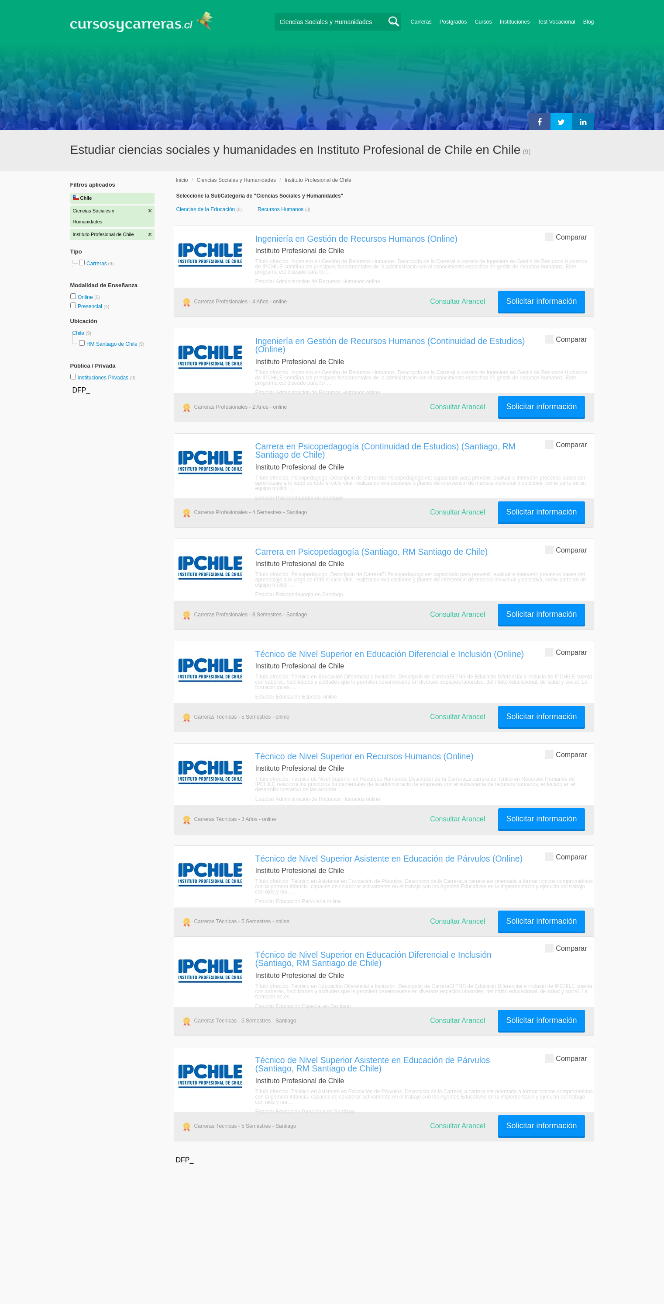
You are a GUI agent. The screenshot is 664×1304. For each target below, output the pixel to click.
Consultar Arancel (457, 301)
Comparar (566, 237)
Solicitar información (541, 301)
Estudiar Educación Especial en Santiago (303, 1006)
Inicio (182, 180)
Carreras (421, 21)
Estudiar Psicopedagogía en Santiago (299, 498)
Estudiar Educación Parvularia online (298, 901)
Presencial (90, 306)
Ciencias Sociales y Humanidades (236, 180)
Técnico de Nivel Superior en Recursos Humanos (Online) (364, 756)
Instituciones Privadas (106, 378)
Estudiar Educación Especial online (296, 697)
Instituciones (515, 21)
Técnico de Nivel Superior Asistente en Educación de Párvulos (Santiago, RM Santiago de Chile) (372, 1064)
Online (86, 297)
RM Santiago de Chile (112, 344)
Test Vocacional (556, 21)
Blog (588, 21)
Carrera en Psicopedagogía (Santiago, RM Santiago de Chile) (371, 551)
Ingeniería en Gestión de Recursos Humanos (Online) (356, 238)
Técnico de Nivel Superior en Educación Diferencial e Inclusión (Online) (389, 654)
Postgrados (453, 21)
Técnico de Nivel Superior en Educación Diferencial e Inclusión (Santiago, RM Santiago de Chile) (373, 959)
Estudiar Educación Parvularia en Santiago (305, 1112)
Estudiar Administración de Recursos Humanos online (317, 281)
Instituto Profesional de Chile (318, 180)
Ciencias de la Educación (206, 209)
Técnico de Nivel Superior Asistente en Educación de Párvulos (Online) (389, 858)
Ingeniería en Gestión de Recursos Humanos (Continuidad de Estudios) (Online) (390, 345)
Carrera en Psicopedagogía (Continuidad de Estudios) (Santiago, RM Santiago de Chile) (385, 450)
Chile (79, 333)
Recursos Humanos (281, 209)
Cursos (483, 21)
